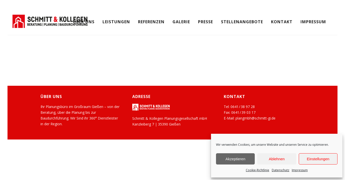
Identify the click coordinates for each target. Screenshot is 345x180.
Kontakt (281, 21)
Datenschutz (280, 170)
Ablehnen (276, 159)
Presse (205, 21)
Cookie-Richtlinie (257, 170)
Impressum (300, 170)
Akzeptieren (235, 159)
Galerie (181, 21)
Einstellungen (318, 159)
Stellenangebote (242, 21)
